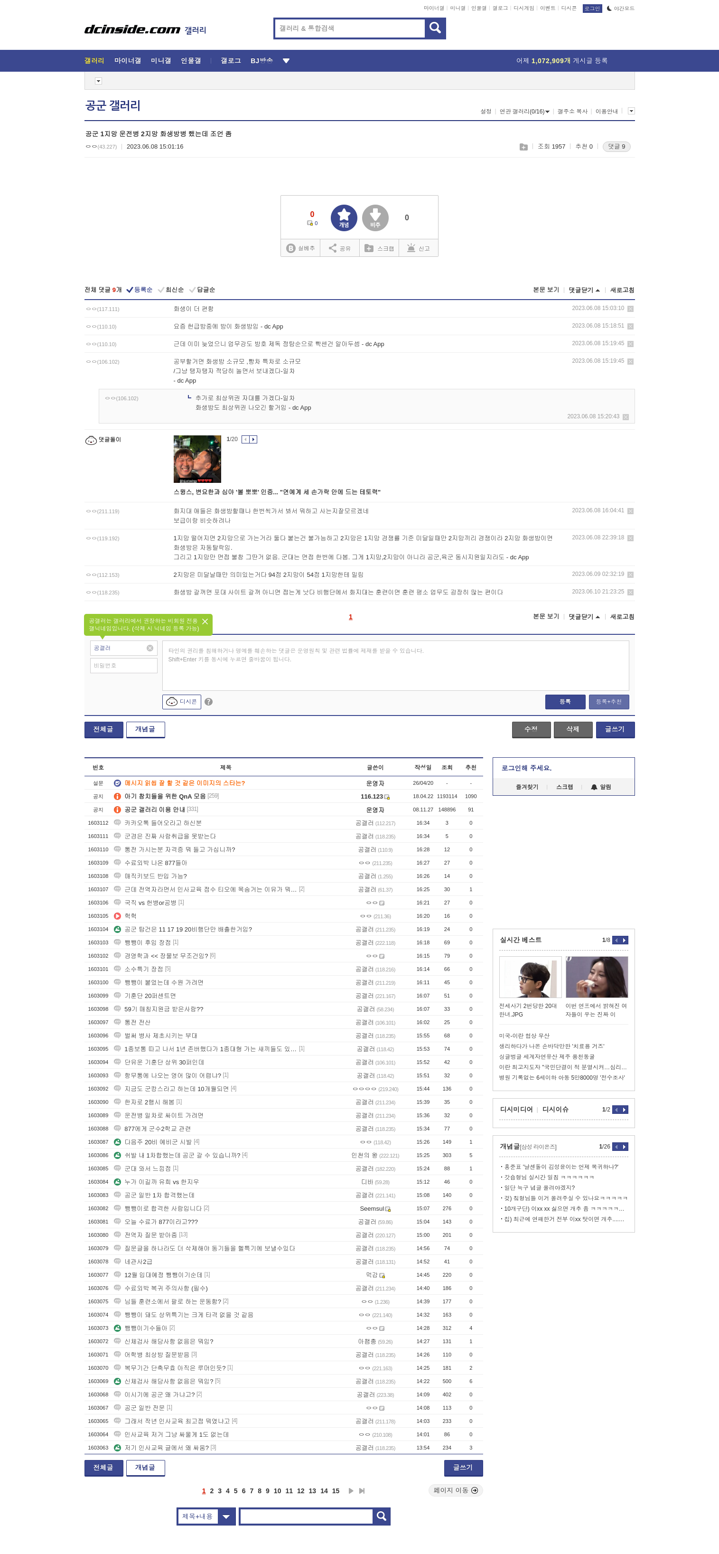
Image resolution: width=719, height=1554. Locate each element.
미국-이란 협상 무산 (524, 1036)
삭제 (630, 309)
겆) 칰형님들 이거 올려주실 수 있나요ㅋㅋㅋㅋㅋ (566, 1198)
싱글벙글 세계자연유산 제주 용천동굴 (547, 1057)
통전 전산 (132, 1022)
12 (301, 1491)
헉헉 (125, 916)
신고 (418, 248)
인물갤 (479, 8)
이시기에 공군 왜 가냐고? (154, 1394)
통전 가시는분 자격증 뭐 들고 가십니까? (174, 849)
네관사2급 (133, 1261)
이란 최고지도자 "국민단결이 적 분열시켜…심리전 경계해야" (563, 1067)
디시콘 (569, 8)
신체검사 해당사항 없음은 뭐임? (163, 1341)
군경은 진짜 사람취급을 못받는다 (165, 836)
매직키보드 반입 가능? (150, 876)
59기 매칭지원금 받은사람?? (158, 1009)
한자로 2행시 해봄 (144, 1102)
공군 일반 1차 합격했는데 (154, 1195)
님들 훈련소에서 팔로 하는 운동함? (167, 1301)
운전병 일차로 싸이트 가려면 (159, 1115)
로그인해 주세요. (527, 768)
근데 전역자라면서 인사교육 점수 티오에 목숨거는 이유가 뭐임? (205, 889)
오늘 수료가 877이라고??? (156, 1221)
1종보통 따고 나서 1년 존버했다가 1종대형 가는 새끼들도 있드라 (205, 1049)
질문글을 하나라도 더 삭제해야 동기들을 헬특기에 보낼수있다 (204, 1248)
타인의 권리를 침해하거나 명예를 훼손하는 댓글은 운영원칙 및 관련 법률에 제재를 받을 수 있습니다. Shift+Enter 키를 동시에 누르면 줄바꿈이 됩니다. (296, 655)
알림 (601, 787)
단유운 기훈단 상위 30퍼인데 (159, 1062)
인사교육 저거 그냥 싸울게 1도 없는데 (171, 1434)
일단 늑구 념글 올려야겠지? (539, 1188)
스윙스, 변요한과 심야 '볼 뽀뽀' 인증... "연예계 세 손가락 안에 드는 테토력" (277, 492)
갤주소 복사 (573, 111)
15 (336, 1491)
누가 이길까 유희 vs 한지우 (156, 1182)
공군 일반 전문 (139, 1408)
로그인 (592, 8)
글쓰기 (615, 729)
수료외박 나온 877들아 (150, 862)
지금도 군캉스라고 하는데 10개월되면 (171, 1089)
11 (289, 1491)
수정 (531, 729)
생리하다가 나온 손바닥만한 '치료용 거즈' (552, 1046)
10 (277, 1491)
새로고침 (622, 290)
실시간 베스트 (521, 940)
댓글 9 (617, 146)
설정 (486, 111)
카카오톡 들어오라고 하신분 (158, 823)
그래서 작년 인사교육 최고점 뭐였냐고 (172, 1421)
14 (324, 1491)
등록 (565, 701)
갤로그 (500, 8)
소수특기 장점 (138, 969)
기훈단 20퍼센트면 (145, 995)
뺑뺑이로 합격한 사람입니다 (158, 1208)
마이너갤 (434, 8)
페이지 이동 (456, 1490)
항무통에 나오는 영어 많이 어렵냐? (167, 1075)
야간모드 (621, 8)
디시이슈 (555, 1109)
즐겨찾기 (527, 787)
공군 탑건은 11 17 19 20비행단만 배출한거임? (183, 929)
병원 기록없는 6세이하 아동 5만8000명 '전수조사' (562, 1077)
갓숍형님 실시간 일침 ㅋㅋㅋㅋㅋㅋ (549, 1177)
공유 (340, 248)
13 (313, 1491)
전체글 (103, 729)
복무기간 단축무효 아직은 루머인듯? (169, 1368)
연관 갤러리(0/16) (525, 111)
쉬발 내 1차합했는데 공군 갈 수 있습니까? (177, 1155)
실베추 (300, 248)
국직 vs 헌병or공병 (145, 902)
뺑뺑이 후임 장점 (142, 942)
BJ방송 (262, 61)
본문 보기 (546, 289)
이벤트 (548, 8)
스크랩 (523, 147)
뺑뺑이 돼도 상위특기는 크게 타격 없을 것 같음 (183, 1315)
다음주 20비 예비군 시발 (153, 1142)
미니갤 (458, 8)
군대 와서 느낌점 (142, 1168)
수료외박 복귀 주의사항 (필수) (161, 1288)
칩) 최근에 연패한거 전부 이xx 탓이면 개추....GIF (566, 1219)
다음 (351, 1491)
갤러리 (94, 61)
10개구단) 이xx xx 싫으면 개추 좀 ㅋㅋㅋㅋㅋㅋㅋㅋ (566, 1209)
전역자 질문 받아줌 (145, 1235)
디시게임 (524, 8)
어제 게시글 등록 (562, 61)
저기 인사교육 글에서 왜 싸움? (161, 1447)
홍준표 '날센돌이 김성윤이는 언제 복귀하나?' (561, 1167)
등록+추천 (609, 701)
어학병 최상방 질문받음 (151, 1354)
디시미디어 (516, 1109)
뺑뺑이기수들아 (141, 1328)
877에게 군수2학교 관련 (152, 1128)
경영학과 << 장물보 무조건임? (161, 956)
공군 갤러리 (112, 106)
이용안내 (607, 111)
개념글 (145, 729)
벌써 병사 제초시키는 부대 (155, 1035)
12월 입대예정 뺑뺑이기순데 (158, 1275)
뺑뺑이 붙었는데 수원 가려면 (159, 982)
